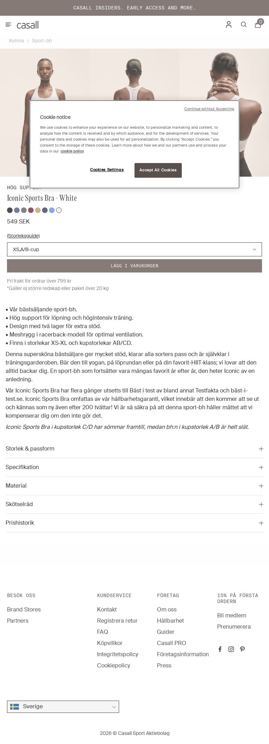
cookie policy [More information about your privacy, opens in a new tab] (72, 151)
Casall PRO (171, 643)
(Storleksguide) (23, 236)
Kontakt (107, 609)
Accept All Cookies (158, 170)
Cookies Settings (107, 169)
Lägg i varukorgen (134, 265)
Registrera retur (117, 620)
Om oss (167, 609)
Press (164, 665)
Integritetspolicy (117, 654)
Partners (17, 620)
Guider (165, 632)
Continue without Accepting (209, 109)
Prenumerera (234, 626)
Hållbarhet (170, 620)
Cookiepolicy (113, 665)
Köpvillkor (110, 643)
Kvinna (16, 40)
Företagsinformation (183, 654)
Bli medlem (231, 615)
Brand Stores (24, 609)
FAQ (102, 632)
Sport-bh (42, 40)
